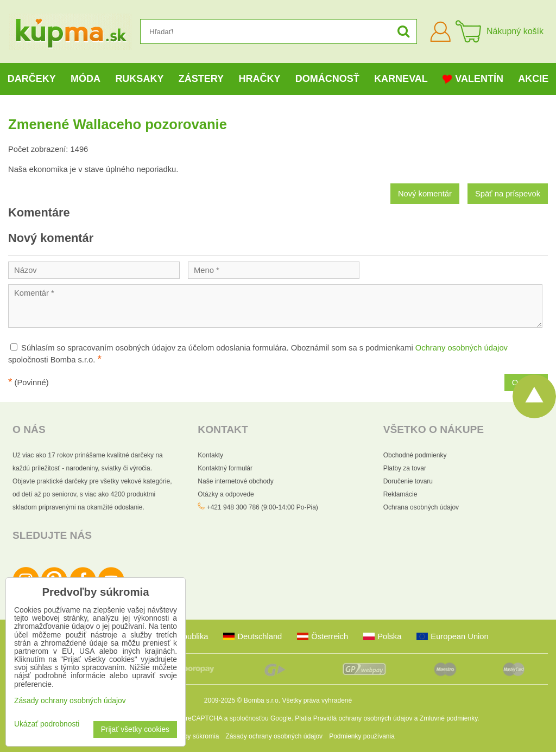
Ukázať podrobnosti (46, 724)
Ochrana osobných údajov (421, 507)
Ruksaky (139, 78)
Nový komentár (425, 193)
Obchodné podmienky (415, 455)
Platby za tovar (404, 468)
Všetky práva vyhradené (317, 700)
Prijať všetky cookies (135, 729)
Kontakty (210, 455)
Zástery (201, 78)
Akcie (533, 78)
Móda (85, 78)
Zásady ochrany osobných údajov (274, 736)
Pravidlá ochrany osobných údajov (363, 718)
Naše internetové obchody (235, 481)
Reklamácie (400, 494)
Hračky (259, 78)
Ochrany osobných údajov (461, 347)
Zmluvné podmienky (449, 718)
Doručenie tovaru (408, 481)
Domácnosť (327, 78)
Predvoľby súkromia (190, 736)
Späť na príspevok (507, 193)
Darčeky (32, 78)
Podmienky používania (362, 736)
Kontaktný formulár (225, 468)
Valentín (473, 79)
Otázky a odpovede (226, 494)
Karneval (401, 78)
